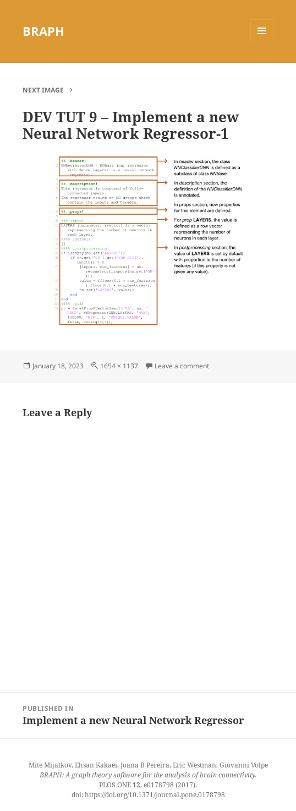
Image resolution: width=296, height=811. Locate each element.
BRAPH (43, 31)
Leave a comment (182, 366)
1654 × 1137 (119, 366)
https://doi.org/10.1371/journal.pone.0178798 (155, 794)
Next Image (43, 90)
